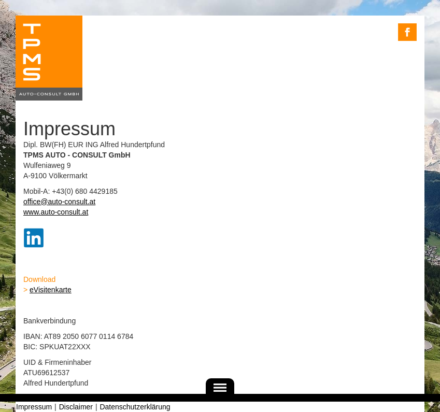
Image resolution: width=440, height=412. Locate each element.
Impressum (34, 407)
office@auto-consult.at (59, 201)
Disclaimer (76, 407)
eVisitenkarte (51, 290)
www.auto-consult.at (55, 212)
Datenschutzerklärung (135, 407)
